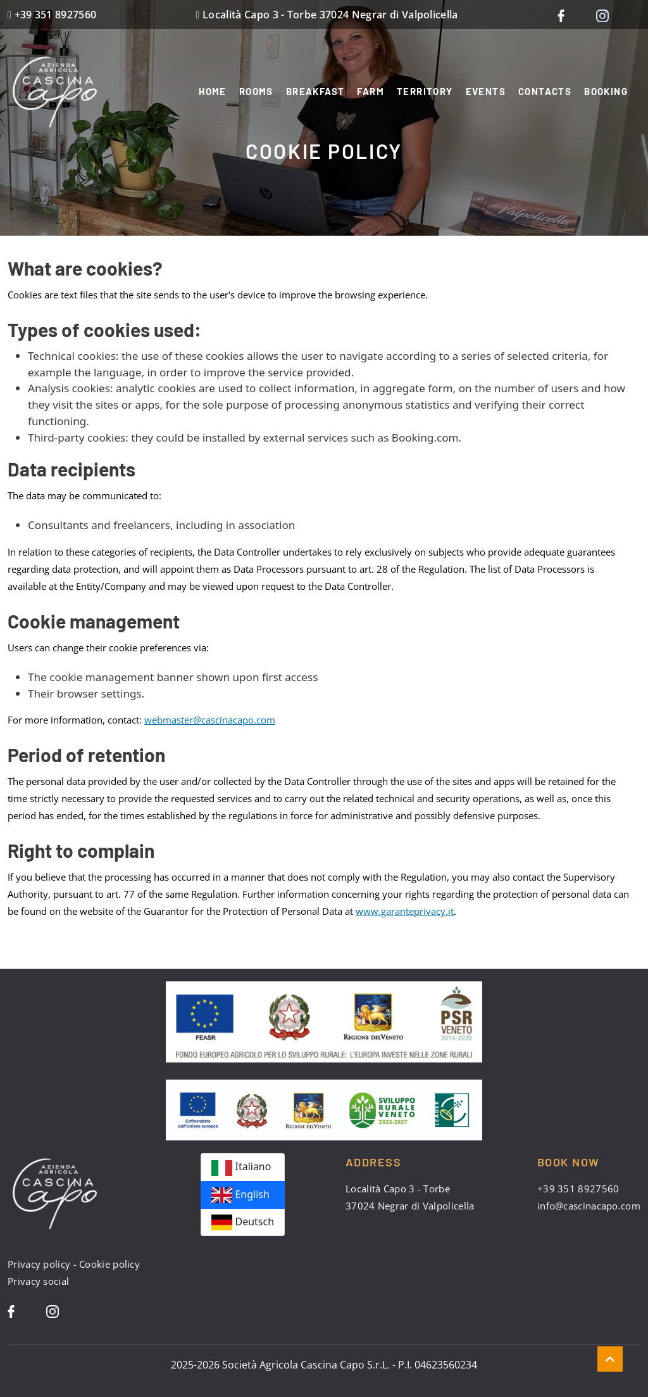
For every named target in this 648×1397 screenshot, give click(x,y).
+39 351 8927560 (56, 15)
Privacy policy (39, 1264)
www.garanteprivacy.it (405, 911)
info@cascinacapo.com (588, 1205)
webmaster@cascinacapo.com (209, 719)
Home (213, 91)
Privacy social (38, 1281)
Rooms (256, 91)
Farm (370, 91)
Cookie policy (109, 1264)
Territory (425, 91)
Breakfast (315, 91)
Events (486, 91)
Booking (606, 91)
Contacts (544, 91)
